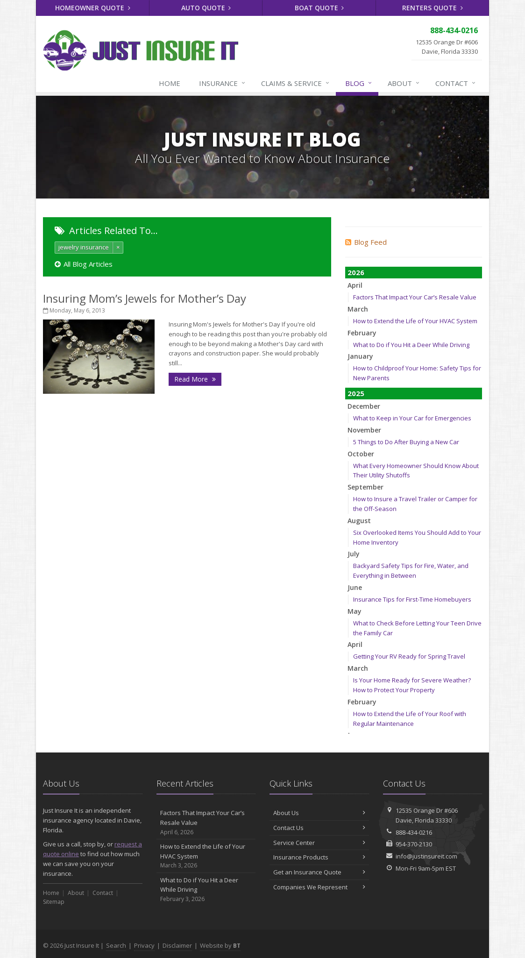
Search (116, 945)
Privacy (144, 945)
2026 (356, 272)
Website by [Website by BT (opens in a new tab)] (220, 945)
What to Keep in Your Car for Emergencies (412, 418)
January (360, 356)
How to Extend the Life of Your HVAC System (415, 321)
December (364, 406)
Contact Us (319, 827)
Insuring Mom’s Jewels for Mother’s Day (144, 298)
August (359, 520)
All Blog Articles (84, 264)
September (365, 487)
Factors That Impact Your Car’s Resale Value (414, 297)
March (358, 309)
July (354, 553)
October (361, 453)
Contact (455, 83)
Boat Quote (319, 7)
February (362, 332)
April (355, 285)
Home (169, 83)
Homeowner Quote (92, 7)
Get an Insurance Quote (319, 872)
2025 (356, 393)
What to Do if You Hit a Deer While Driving (411, 345)
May (355, 611)
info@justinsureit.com (426, 856)
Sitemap (53, 902)
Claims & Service (295, 83)
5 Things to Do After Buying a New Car (406, 442)
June (355, 587)
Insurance (222, 83)
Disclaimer (177, 945)
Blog (359, 83)
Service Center (319, 842)
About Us (319, 813)
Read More (195, 379)
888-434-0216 (414, 832)
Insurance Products (319, 857)
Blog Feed (366, 242)
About (404, 83)
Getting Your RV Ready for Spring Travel (409, 656)
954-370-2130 (414, 844)
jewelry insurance (83, 247)
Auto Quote (206, 7)
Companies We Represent (319, 887)
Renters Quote (432, 7)
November (364, 430)
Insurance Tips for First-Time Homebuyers (412, 599)
